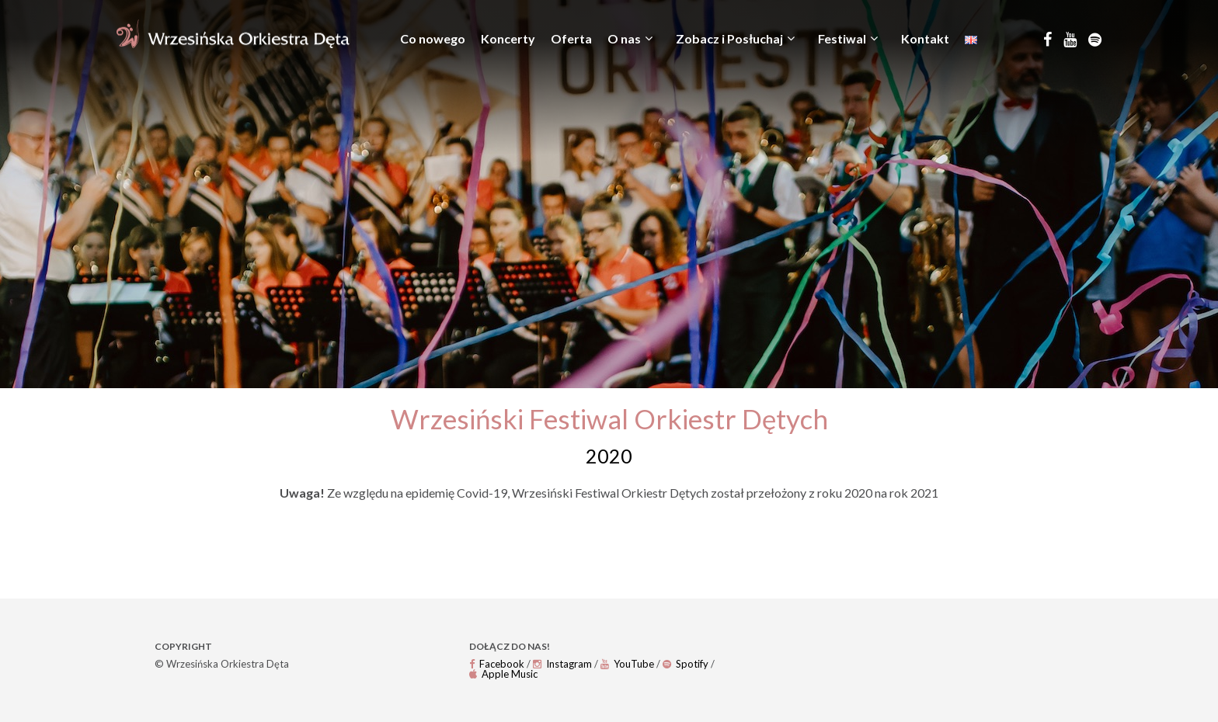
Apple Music (503, 674)
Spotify (685, 664)
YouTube (627, 664)
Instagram (562, 664)
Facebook (496, 664)
